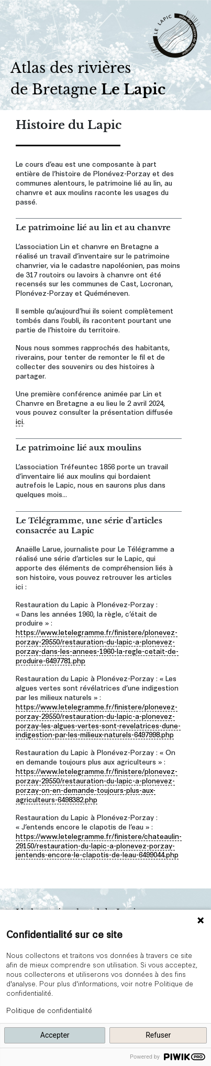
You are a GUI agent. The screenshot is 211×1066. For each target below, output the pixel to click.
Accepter (55, 1035)
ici (19, 421)
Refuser (158, 1035)
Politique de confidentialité (49, 1010)
